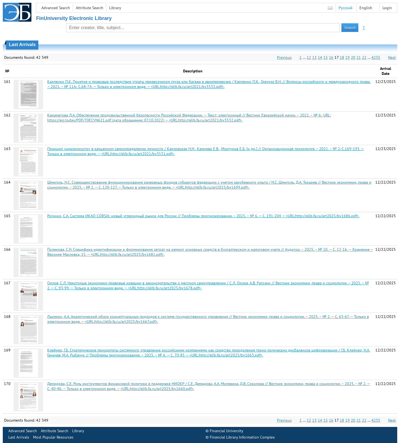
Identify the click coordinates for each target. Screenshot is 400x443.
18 (342, 57)
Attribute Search (89, 7)
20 (353, 57)
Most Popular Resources (53, 437)
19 (347, 57)
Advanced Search (55, 7)
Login (387, 7)
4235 (375, 57)
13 (314, 57)
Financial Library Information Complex (242, 437)
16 (331, 57)
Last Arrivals (18, 437)
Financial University (226, 430)
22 (364, 57)
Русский (345, 7)
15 (325, 57)
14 (320, 57)
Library (115, 7)
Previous (284, 57)
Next (392, 57)
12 (309, 57)
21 (358, 57)
